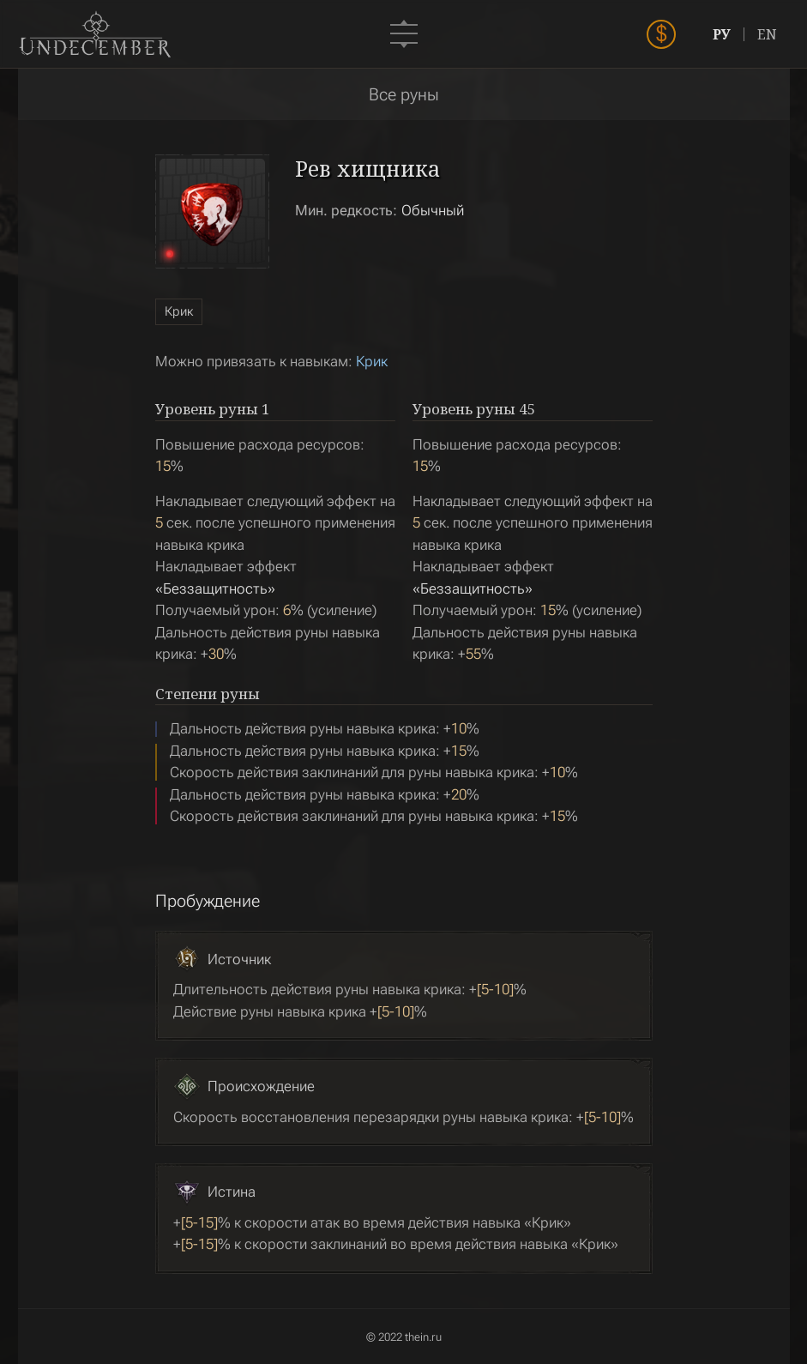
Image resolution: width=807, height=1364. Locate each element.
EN (767, 34)
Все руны (404, 94)
